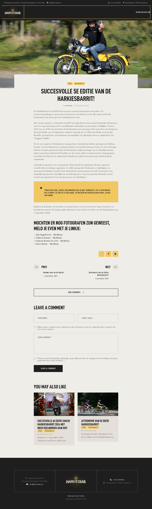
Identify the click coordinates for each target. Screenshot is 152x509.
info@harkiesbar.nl (36, 484)
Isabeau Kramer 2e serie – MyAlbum (52, 241)
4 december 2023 (90, 430)
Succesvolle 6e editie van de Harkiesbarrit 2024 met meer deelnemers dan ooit (53, 424)
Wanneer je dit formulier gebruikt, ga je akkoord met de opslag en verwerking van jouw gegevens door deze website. (77, 359)
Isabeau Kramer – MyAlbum (49, 238)
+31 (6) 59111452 (118, 480)
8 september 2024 (46, 434)
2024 (40, 431)
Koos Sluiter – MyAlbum (47, 244)
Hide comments (74, 292)
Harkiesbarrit (79, 83)
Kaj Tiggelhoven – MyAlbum (49, 235)
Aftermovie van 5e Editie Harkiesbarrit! (95, 422)
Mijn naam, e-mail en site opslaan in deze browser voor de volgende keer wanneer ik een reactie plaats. (76, 328)
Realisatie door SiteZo (76, 496)
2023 (69, 83)
